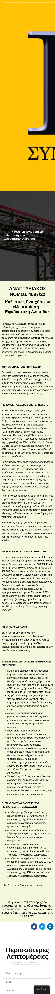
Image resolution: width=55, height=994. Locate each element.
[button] (48, 95)
